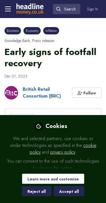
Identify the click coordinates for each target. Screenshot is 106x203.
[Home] (30, 9)
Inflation (51, 30)
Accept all (69, 191)
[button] (87, 93)
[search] (66, 9)
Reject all (36, 191)
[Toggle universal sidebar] (8, 9)
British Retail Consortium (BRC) (42, 92)
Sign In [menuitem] (92, 9)
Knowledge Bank (17, 40)
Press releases (43, 40)
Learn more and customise (53, 179)
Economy (32, 30)
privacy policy (62, 152)
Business (13, 30)
